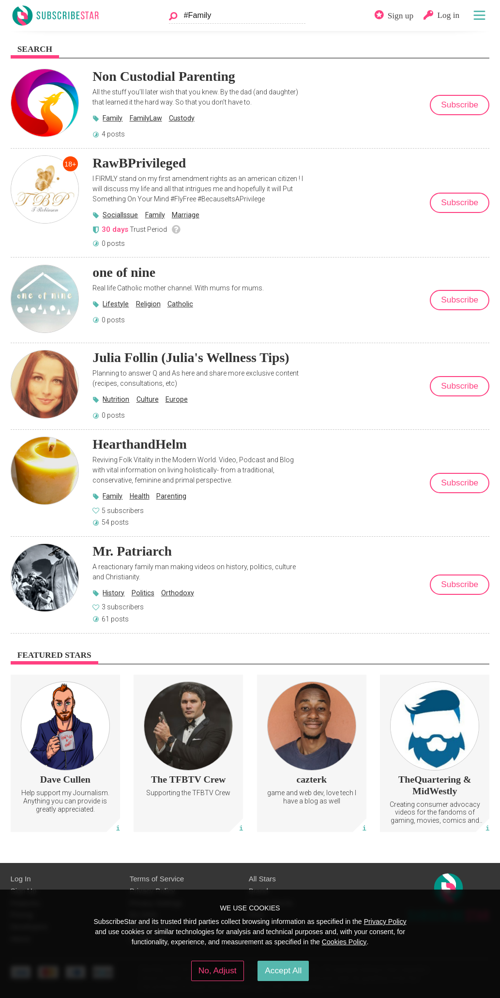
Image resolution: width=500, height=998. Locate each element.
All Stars (262, 879)
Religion (148, 304)
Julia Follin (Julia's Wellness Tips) (190, 357)
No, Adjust (217, 970)
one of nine (123, 272)
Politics (143, 593)
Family (112, 118)
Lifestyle (116, 304)
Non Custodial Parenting (163, 76)
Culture (147, 399)
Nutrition (116, 399)
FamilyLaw (146, 118)
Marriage (185, 215)
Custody (182, 118)
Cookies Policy (344, 942)
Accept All (283, 970)
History (113, 593)
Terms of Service (157, 879)
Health (140, 496)
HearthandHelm (139, 444)
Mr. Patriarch (132, 551)
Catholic (180, 304)
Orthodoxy (177, 593)
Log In (21, 879)
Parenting (171, 496)
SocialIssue (120, 215)
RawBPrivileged (139, 162)
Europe (177, 399)
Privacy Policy (385, 921)
